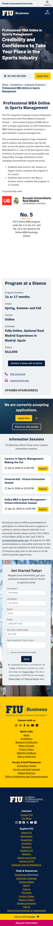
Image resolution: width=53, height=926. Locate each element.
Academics (16, 84)
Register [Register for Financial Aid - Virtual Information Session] (43, 489)
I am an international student (21, 652)
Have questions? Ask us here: (20, 640)
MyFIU (26, 885)
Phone (10, 619)
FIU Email (26, 892)
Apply (26, 735)
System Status (26, 896)
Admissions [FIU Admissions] (27, 836)
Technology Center (26, 765)
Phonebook (21, 874)
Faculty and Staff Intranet (26, 769)
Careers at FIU (26, 861)
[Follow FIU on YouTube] (32, 822)
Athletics (26, 854)
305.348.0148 (17, 374)
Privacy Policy (28, 672)
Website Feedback (26, 753)
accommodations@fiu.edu (15, 540)
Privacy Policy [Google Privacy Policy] (14, 679)
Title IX (26, 906)
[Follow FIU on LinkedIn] (20, 822)
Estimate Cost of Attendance (26, 864)
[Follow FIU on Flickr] (36, 822)
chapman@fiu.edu (19, 380)
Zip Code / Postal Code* (18, 630)
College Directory (26, 773)
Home (5, 84)
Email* (10, 609)
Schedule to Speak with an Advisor (26, 363)
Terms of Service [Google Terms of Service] (32, 679)
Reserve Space (26, 899)
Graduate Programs (34, 84)
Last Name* (12, 599)
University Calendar (26, 878)
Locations (26, 843)
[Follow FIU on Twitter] (28, 822)
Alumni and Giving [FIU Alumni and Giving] (26, 857)
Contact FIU (26, 815)
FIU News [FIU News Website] (27, 818)
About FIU (26, 832)
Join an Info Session (26, 916)
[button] (47, 12)
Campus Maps (26, 882)
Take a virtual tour (26, 756)
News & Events (26, 745)
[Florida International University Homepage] (17, 3)
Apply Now (42, 76)
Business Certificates (26, 742)
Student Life (26, 850)
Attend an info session (26, 426)
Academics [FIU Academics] (26, 840)
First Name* (12, 588)
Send (26, 659)
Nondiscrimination (26, 903)
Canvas (26, 889)
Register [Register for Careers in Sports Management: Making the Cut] (43, 468)
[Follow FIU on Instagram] (17, 822)
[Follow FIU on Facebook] (24, 822)
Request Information (26, 923)
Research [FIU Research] (26, 847)
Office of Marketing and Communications (26, 776)
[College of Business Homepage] (15, 13)
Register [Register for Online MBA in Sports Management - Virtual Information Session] (43, 509)
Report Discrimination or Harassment (26, 910)
